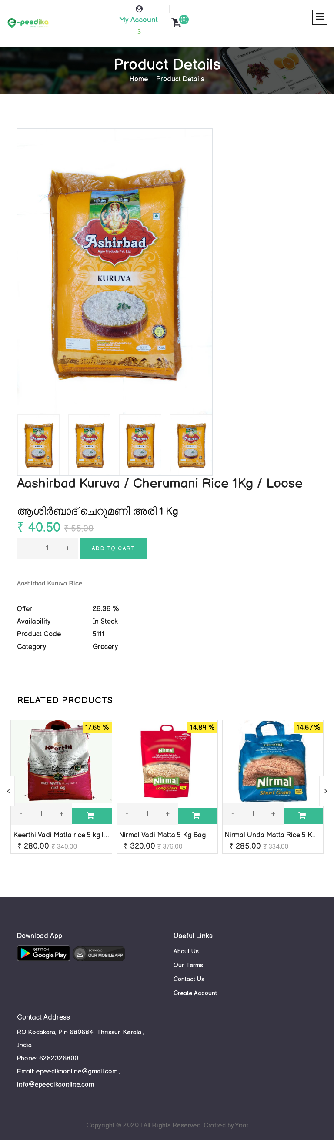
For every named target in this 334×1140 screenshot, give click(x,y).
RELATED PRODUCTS (65, 700)
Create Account (195, 993)
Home (139, 79)
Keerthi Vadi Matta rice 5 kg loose (66, 835)
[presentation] (8, 791)
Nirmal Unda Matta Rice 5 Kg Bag (278, 835)
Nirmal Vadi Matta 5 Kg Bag (162, 835)
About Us (186, 951)
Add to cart (113, 548)
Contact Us (189, 979)
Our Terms (188, 965)
